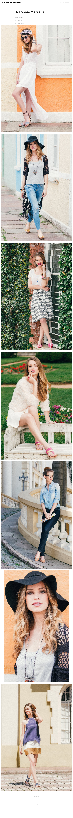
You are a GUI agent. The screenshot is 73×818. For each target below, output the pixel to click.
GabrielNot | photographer (11, 2)
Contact (62, 2)
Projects (67, 2)
